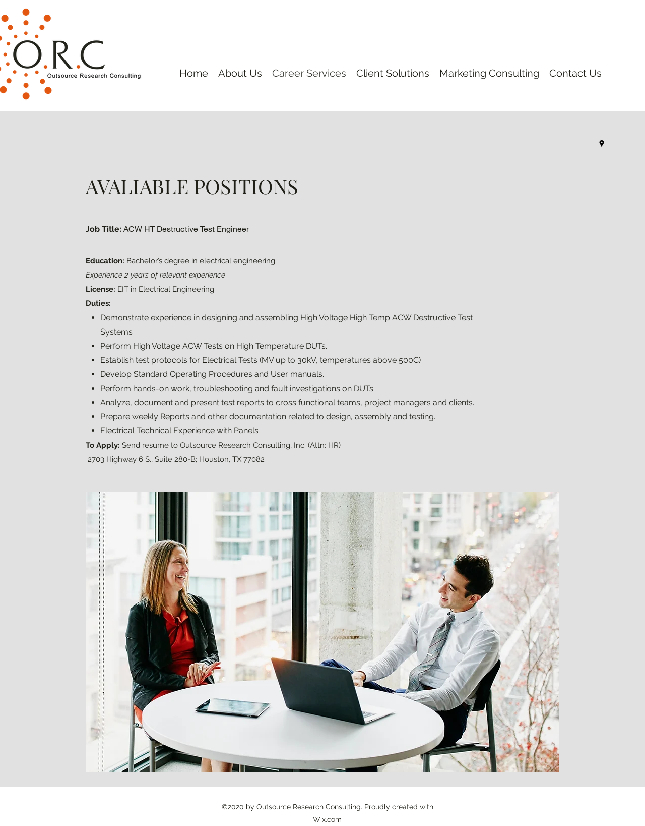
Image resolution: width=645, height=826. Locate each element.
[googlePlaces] (602, 144)
